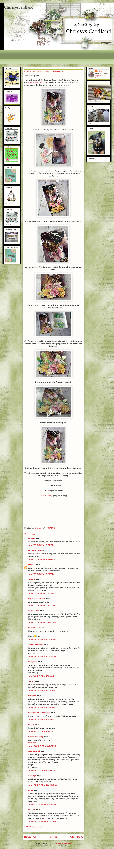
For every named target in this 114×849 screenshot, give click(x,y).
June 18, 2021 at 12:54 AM (42, 639)
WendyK (32, 776)
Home (53, 836)
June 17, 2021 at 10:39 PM (42, 605)
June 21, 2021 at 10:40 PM (42, 785)
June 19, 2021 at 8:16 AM (41, 731)
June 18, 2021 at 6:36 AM (41, 690)
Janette (31, 579)
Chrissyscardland (19, 7)
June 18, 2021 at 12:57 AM (42, 656)
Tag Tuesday (46, 496)
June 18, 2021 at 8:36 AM (41, 707)
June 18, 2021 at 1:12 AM (41, 676)
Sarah (31, 681)
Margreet (32, 662)
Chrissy (99, 71)
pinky (30, 790)
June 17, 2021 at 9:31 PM (41, 593)
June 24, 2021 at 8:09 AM (42, 821)
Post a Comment (34, 827)
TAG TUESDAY (35, 82)
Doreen (31, 538)
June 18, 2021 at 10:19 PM (42, 719)
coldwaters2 (34, 751)
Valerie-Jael (33, 611)
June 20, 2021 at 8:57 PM (42, 746)
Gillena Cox (34, 628)
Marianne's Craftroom (39, 713)
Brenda (31, 810)
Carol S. (32, 696)
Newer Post (30, 836)
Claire (31, 725)
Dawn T (31, 565)
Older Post (76, 836)
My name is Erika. (36, 599)
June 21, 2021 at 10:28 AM (42, 770)
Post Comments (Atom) (60, 843)
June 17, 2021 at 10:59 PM (42, 622)
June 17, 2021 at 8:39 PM (41, 559)
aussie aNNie (34, 550)
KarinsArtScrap (35, 737)
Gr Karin (32, 743)
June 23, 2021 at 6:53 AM (42, 804)
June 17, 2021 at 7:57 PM (41, 545)
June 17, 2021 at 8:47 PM (41, 574)
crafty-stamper (35, 645)
